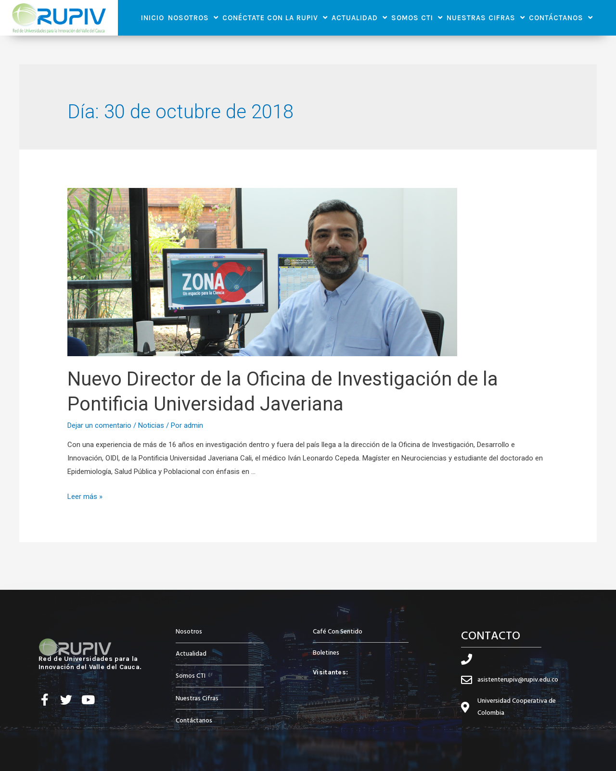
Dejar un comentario (99, 425)
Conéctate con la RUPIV (275, 17)
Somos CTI (417, 17)
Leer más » (85, 496)
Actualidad (359, 17)
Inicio (152, 17)
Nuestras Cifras (486, 17)
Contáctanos (561, 17)
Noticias (151, 425)
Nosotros (193, 17)
